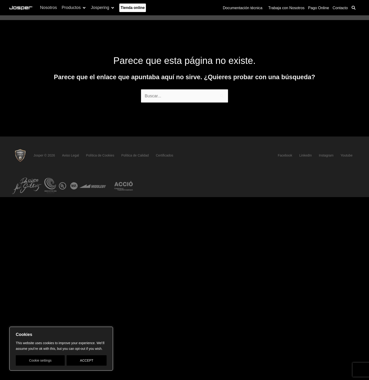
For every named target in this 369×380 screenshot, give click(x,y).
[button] (73, 7)
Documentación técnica (244, 7)
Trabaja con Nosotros (286, 8)
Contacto (340, 8)
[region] (61, 349)
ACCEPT (86, 360)
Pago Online (318, 8)
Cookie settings (40, 360)
